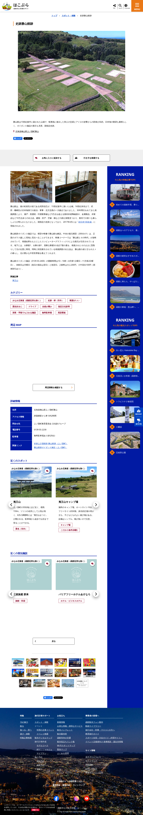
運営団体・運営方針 (61, 785)
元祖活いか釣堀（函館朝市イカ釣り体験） (128, 376)
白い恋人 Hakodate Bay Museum (128, 350)
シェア (17, 138)
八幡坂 (119, 427)
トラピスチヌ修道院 (125, 401)
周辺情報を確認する (58, 387)
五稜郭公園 (121, 452)
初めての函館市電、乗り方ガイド (128, 204)
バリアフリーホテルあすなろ (74, 594)
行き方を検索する (87, 158)
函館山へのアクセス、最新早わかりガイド (128, 230)
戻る (45, 641)
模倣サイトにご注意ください (71, 781)
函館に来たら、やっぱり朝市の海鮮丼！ (128, 281)
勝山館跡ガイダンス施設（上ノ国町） (50, 447)
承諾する (35, 810)
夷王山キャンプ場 (68, 501)
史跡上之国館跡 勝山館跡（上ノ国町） (51, 443)
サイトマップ (79, 785)
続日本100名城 (85, 222)
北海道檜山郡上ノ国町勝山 (27, 131)
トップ (54, 15)
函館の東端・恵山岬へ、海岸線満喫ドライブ (128, 307)
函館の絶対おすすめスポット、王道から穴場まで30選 (128, 255)
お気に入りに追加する (48, 158)
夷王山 (15, 280)
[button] (11, 505)
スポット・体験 (68, 15)
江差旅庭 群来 (21, 594)
